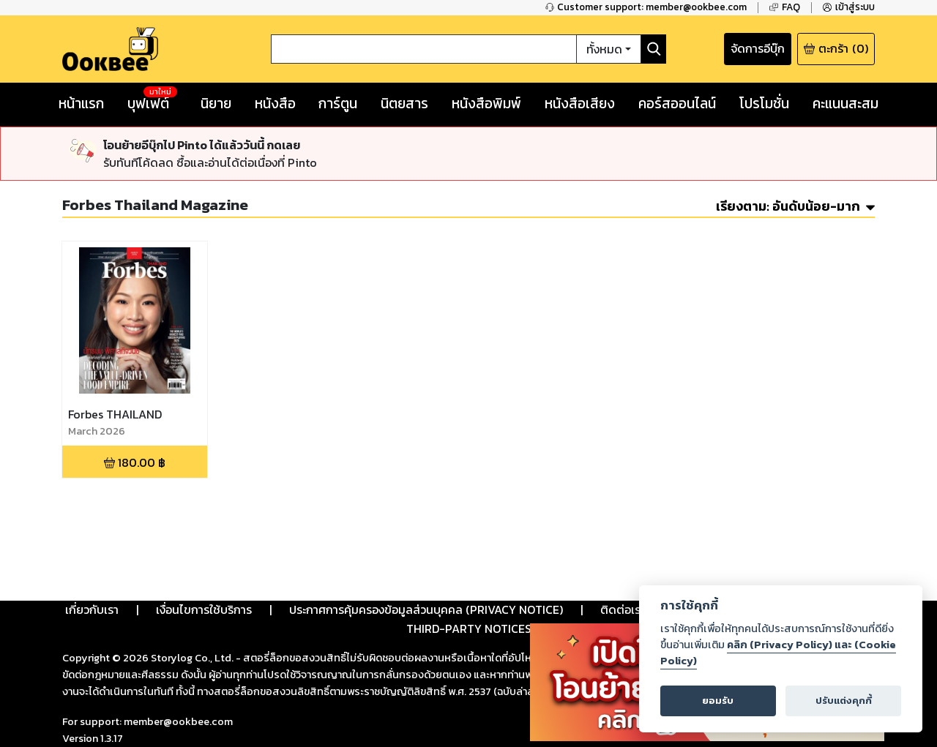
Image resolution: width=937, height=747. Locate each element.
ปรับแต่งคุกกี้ (843, 700)
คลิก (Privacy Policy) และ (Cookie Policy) (778, 653)
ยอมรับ (717, 700)
